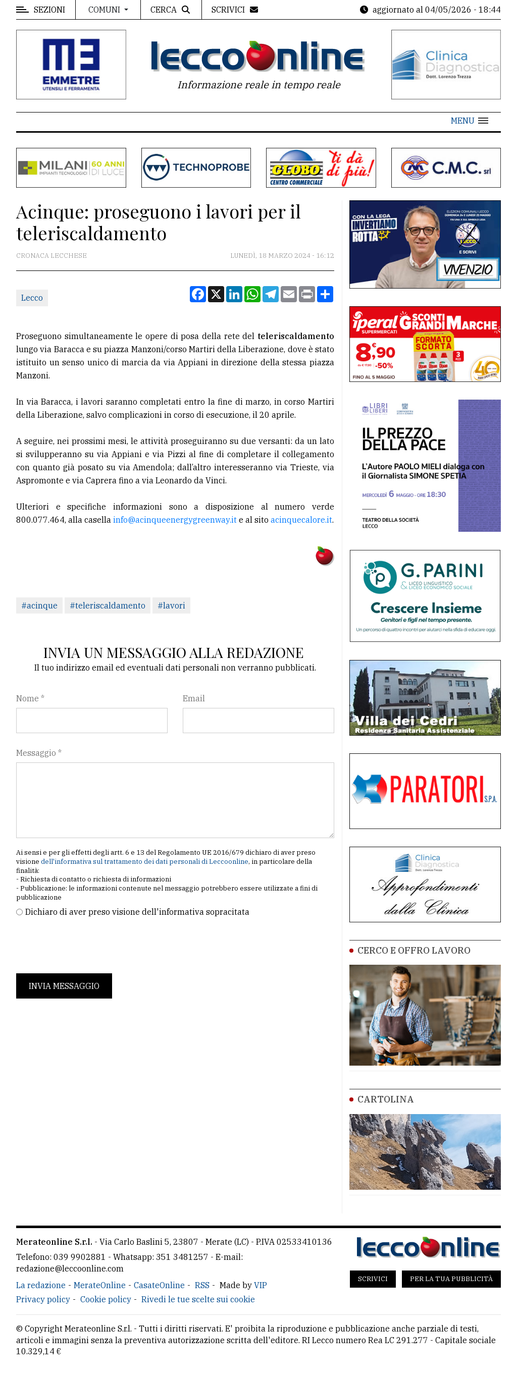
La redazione (41, 1285)
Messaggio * (39, 753)
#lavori (171, 605)
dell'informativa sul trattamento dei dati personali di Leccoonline (144, 861)
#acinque (39, 605)
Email (194, 698)
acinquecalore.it (301, 520)
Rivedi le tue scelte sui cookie (198, 1299)
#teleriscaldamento (107, 605)
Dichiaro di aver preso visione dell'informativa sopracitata (137, 912)
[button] (469, 121)
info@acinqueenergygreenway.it (175, 520)
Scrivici (373, 1279)
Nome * (30, 698)
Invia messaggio (64, 986)
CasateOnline (159, 1285)
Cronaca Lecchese (51, 255)
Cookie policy (105, 1299)
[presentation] (93, 945)
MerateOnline (100, 1285)
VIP (260, 1285)
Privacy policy (43, 1299)
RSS (202, 1285)
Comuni (105, 10)
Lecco (32, 298)
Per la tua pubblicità (451, 1279)
